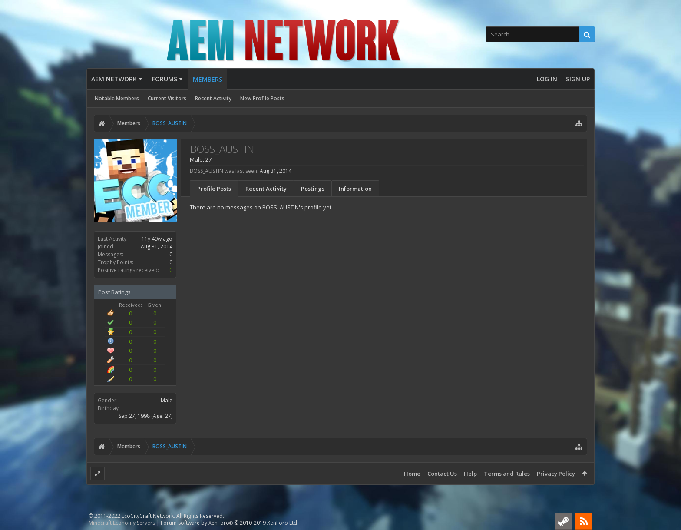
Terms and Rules (507, 473)
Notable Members (117, 98)
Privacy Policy (556, 473)
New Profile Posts (262, 98)
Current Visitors (167, 98)
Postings (312, 188)
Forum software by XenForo (229, 523)
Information (355, 188)
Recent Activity (213, 98)
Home (412, 473)
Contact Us (442, 473)
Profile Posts (214, 188)
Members (207, 79)
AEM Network (114, 79)
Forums (164, 79)
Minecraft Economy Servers (122, 523)
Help (470, 473)
